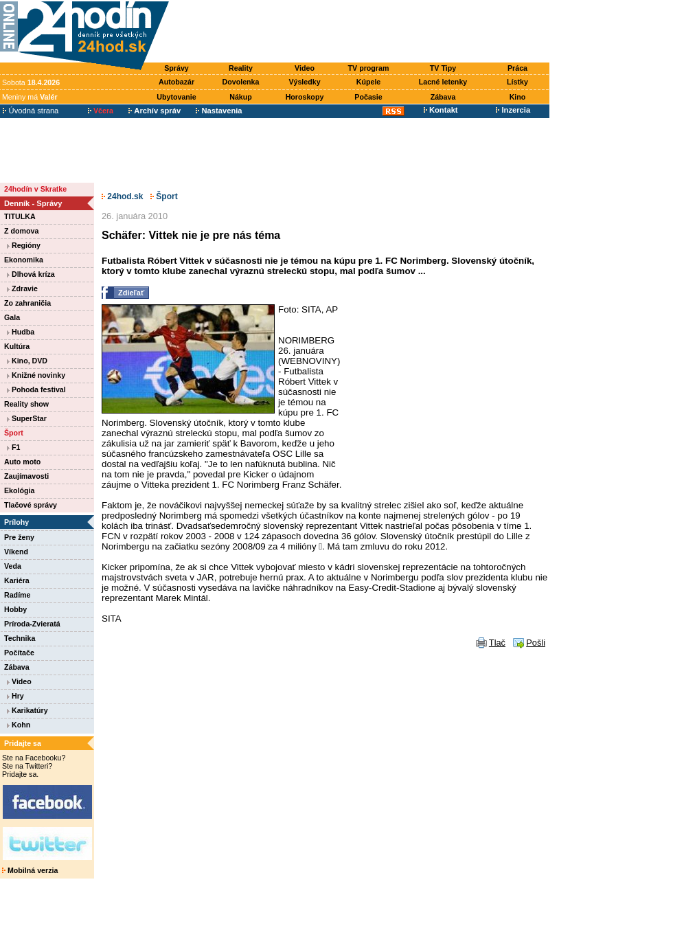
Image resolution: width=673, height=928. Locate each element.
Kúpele (368, 82)
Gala (12, 317)
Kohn (18, 725)
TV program (368, 68)
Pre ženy (19, 537)
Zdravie (22, 288)
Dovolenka (241, 82)
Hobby (15, 609)
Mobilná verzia (30, 870)
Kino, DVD (27, 361)
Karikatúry (27, 710)
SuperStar (27, 418)
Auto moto (22, 461)
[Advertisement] (362, 32)
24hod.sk (122, 196)
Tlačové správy (30, 505)
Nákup (240, 97)
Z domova (21, 231)
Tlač (497, 642)
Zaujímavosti (26, 476)
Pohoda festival (36, 389)
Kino (518, 97)
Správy (176, 68)
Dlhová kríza (31, 274)
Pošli (535, 642)
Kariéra (17, 580)
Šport (13, 433)
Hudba (20, 332)
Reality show (26, 404)
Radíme (17, 595)
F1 (13, 447)
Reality (241, 68)
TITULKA (20, 216)
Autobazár (176, 82)
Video (305, 68)
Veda (12, 566)
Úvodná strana (30, 110)
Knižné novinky (36, 375)
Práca (517, 68)
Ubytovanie (176, 97)
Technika (19, 638)
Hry (15, 696)
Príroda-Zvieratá (32, 624)
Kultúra (17, 346)
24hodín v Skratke (35, 189)
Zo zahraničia (27, 303)
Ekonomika (23, 260)
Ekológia (19, 490)
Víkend (16, 551)
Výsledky (304, 82)
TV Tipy (443, 68)
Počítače (19, 652)
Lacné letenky (443, 82)
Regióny (24, 245)
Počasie (368, 97)
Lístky (517, 82)
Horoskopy (305, 97)
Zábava (443, 97)
